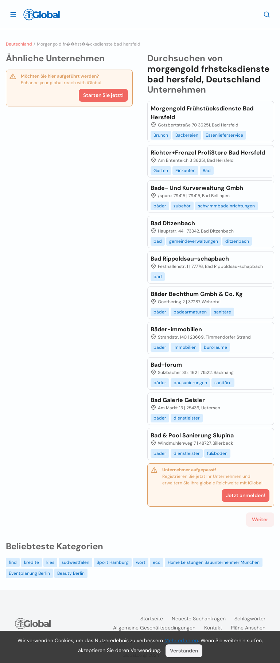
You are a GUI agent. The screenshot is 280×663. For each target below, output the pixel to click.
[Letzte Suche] (267, 14)
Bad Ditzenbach (173, 223)
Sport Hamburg (113, 562)
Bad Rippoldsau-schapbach (190, 258)
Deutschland (19, 44)
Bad (207, 170)
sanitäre (222, 312)
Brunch (160, 135)
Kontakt (213, 627)
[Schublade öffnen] (13, 14)
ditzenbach (237, 241)
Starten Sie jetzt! (103, 95)
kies (50, 562)
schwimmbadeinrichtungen (226, 206)
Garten (160, 170)
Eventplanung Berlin (29, 573)
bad (157, 241)
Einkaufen (185, 170)
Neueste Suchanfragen (199, 618)
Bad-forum (166, 364)
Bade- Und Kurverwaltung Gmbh (197, 188)
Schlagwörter (249, 618)
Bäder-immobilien (176, 329)
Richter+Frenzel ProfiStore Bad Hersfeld (208, 152)
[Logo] (41, 14)
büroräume (215, 347)
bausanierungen (190, 383)
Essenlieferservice (224, 135)
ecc (156, 562)
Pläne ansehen (248, 627)
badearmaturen (190, 312)
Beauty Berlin (71, 573)
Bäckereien (186, 135)
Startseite (151, 618)
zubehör (182, 206)
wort (140, 562)
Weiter (260, 519)
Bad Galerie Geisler (178, 400)
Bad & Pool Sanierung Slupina (192, 435)
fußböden (217, 453)
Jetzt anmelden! (245, 495)
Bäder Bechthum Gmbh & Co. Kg (197, 294)
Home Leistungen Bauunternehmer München (214, 562)
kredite (31, 562)
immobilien (185, 347)
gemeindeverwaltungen (193, 241)
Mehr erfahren (181, 640)
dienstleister (187, 418)
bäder (159, 206)
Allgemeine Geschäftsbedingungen (154, 627)
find (13, 562)
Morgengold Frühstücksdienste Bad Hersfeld (202, 113)
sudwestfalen (75, 562)
